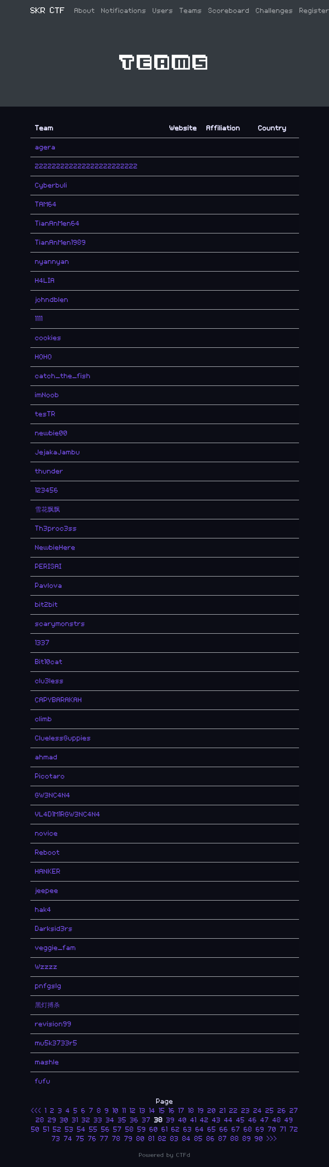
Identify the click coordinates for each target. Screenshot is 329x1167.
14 (152, 1110)
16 (172, 1110)
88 (234, 1138)
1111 (39, 318)
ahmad (46, 757)
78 (116, 1138)
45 (240, 1120)
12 (133, 1110)
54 (81, 1129)
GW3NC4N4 (52, 795)
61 (165, 1129)
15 (162, 1110)
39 (170, 1120)
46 (252, 1120)
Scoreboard (229, 10)
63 (187, 1129)
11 (124, 1110)
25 (270, 1110)
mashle (47, 1062)
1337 (42, 643)
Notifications (123, 10)
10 (116, 1110)
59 (141, 1129)
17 (181, 1110)
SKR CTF (47, 10)
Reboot (47, 852)
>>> (272, 1138)
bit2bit (46, 604)
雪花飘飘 (47, 509)
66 (224, 1129)
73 (56, 1138)
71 (283, 1129)
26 (282, 1110)
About (84, 10)
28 (40, 1120)
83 (174, 1138)
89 (247, 1138)
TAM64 (46, 204)
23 (245, 1110)
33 (98, 1120)
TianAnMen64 (57, 223)
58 (129, 1129)
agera (45, 147)
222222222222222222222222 (86, 166)
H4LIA (45, 280)
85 (198, 1138)
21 (223, 1110)
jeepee (46, 890)
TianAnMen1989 (60, 242)
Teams (190, 10)
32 (86, 1120)
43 (216, 1120)
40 (182, 1120)
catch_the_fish (63, 376)
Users (163, 10)
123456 (46, 490)
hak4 (43, 909)
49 (289, 1120)
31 (75, 1120)
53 (69, 1129)
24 (257, 1110)
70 (272, 1129)
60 (154, 1129)
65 (212, 1129)
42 (204, 1120)
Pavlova (48, 585)
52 (57, 1129)
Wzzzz (46, 967)
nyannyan (52, 261)
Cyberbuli (51, 185)
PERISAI (48, 566)
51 (46, 1129)
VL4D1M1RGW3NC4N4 (67, 814)
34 (110, 1120)
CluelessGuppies (63, 738)
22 (233, 1110)
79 (128, 1138)
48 (277, 1120)
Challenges (274, 10)
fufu (43, 1081)
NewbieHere (55, 547)
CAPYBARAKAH (58, 700)
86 (210, 1138)
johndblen (52, 299)
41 (193, 1120)
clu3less (49, 681)
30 (64, 1120)
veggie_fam (55, 947)
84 (186, 1138)
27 (294, 1110)
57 (117, 1129)
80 (140, 1138)
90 (259, 1138)
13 (142, 1110)
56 (105, 1129)
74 (68, 1138)
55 (93, 1129)
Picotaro (50, 776)
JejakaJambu (57, 452)
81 (151, 1138)
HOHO (43, 357)
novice (46, 833)
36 (134, 1120)
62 (175, 1129)
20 (212, 1110)
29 (52, 1120)
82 (162, 1138)
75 (80, 1138)
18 (191, 1110)
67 (236, 1129)
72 (294, 1129)
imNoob (47, 395)
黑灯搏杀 (47, 1005)
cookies (48, 338)
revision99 (53, 1024)
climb (43, 719)
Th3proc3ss (56, 528)
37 (146, 1120)
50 (35, 1129)
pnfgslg (48, 986)
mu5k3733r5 (56, 1043)
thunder (49, 471)
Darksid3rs (54, 928)
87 (222, 1138)
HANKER (48, 871)
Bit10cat (49, 662)
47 (264, 1120)
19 (201, 1110)
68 (248, 1129)
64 (199, 1129)
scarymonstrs (60, 623)
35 (122, 1120)
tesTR (45, 414)
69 (260, 1129)
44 (228, 1120)
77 (104, 1138)
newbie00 (51, 433)
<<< (38, 1110)
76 (92, 1138)
